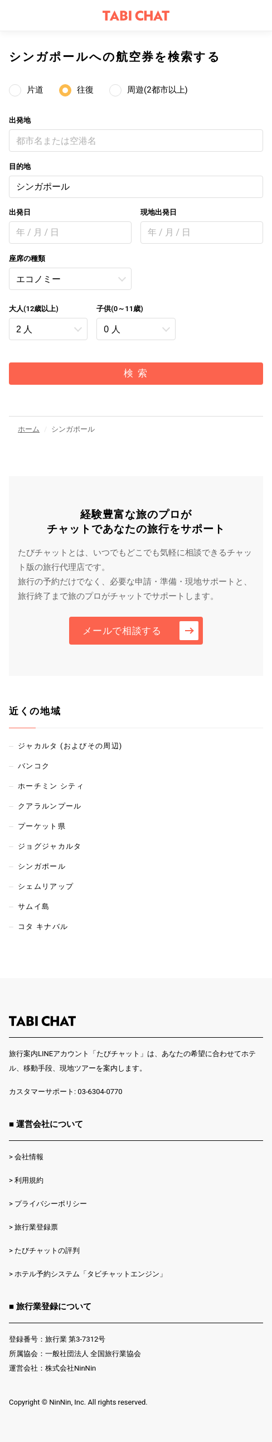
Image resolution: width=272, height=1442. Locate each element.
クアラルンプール (49, 806)
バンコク (34, 766)
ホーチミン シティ (51, 786)
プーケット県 (42, 826)
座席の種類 (27, 258)
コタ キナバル (43, 926)
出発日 (20, 212)
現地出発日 (158, 212)
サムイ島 (34, 906)
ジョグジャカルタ (49, 846)
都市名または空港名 (56, 141)
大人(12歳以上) (34, 308)
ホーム (29, 429)
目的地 (20, 166)
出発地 (20, 120)
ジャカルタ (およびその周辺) (70, 746)
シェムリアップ (46, 886)
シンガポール (43, 186)
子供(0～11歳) (119, 308)
